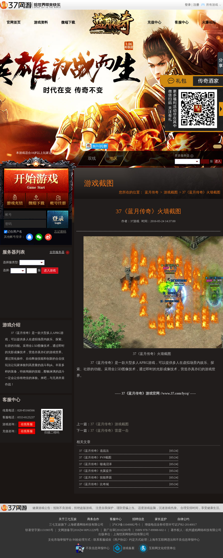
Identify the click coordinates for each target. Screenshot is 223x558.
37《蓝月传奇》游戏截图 (109, 424)
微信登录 (38, 237)
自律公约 (183, 519)
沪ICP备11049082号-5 (126, 524)
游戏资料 (41, 22)
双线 (92, 158)
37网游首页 (31, 4)
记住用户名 (14, 231)
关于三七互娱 (68, 519)
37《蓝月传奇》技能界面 (95, 477)
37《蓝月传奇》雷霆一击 (109, 430)
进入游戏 (50, 270)
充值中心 (154, 22)
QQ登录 (29, 237)
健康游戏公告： (42, 508)
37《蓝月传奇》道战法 (94, 450)
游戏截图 (171, 192)
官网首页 (14, 22)
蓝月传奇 (152, 192)
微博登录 (48, 237)
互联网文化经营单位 (157, 548)
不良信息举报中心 (92, 548)
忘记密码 (60, 231)
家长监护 (161, 519)
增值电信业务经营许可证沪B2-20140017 (171, 524)
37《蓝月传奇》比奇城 (94, 484)
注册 (196, 4)
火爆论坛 (209, 22)
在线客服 (27, 424)
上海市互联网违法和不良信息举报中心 (174, 539)
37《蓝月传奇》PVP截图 (95, 457)
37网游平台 (14, 508)
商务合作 (93, 519)
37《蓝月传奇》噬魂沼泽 (95, 464)
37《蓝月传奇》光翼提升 (95, 471)
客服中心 (182, 22)
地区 (113, 158)
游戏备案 (124, 548)
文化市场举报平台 (60, 539)
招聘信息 (138, 519)
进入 (218, 161)
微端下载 (68, 22)
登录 (188, 4)
